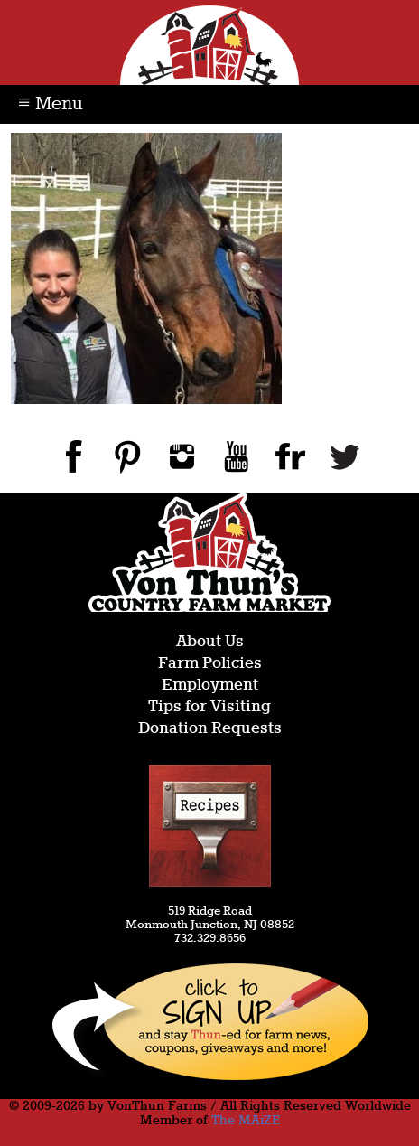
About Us (210, 642)
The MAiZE (245, 1121)
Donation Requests (210, 729)
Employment (210, 685)
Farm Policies (210, 663)
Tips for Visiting (209, 707)
